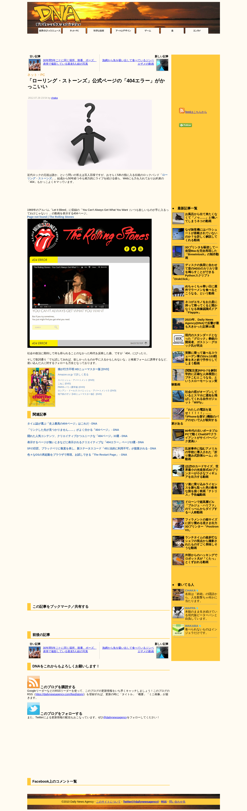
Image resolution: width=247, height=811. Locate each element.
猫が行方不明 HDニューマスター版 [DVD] (83, 369)
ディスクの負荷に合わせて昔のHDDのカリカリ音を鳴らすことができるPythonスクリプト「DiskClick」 (194, 272)
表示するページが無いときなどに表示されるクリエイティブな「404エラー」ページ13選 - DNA (85, 442)
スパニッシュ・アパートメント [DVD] (76, 380)
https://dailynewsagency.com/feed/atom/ (59, 694)
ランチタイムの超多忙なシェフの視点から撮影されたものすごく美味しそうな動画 (201, 542)
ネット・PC (36, 75)
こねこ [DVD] (64, 383)
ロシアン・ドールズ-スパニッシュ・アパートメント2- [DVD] (87, 390)
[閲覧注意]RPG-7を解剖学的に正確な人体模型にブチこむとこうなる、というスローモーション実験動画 (194, 377)
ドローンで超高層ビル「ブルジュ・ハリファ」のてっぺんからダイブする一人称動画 (201, 507)
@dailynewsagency (115, 717)
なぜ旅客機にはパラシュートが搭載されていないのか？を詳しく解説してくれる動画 (201, 235)
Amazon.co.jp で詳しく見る (73, 374)
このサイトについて (108, 801)
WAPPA (190, 608)
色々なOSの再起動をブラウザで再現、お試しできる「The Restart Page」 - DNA (77, 454)
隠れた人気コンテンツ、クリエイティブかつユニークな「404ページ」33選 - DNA (77, 436)
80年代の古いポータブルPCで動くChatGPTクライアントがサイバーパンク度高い (201, 436)
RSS (164, 801)
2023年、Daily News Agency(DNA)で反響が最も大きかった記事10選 (202, 323)
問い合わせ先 (177, 801)
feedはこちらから (196, 111)
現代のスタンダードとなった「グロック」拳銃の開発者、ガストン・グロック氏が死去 (201, 340)
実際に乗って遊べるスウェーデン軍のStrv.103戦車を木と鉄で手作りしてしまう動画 (201, 358)
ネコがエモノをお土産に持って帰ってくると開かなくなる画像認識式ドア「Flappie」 (201, 307)
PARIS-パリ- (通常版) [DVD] (71, 387)
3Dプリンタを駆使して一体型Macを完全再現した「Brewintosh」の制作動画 (202, 252)
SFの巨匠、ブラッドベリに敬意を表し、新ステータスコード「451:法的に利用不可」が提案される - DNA (91, 448)
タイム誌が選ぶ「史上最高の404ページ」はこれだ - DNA (62, 423)
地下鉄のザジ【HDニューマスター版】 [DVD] (80, 394)
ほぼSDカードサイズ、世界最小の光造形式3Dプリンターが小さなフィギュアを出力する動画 (201, 471)
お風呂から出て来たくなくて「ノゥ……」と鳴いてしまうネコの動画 (201, 217)
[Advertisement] (123, 45)
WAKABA (191, 625)
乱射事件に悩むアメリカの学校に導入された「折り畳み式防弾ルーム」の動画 (201, 454)
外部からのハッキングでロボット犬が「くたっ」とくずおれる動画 (201, 558)
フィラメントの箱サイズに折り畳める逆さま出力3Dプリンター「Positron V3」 (202, 525)
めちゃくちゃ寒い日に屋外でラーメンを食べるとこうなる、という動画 (201, 290)
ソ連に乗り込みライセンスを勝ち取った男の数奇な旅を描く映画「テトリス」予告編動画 (201, 489)
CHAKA (190, 590)
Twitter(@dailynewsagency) (141, 801)
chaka (54, 98)
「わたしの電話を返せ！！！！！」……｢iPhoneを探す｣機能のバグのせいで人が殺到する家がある (195, 416)
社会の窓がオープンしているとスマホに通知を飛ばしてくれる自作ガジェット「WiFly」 (201, 397)
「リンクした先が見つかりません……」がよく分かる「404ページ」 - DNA (73, 429)
